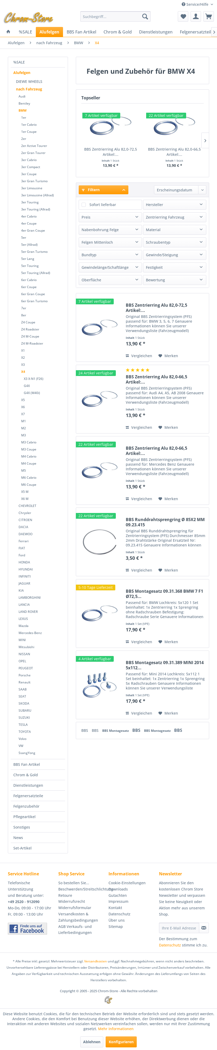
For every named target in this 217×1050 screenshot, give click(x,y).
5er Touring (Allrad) (35, 273)
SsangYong (27, 753)
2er (23, 138)
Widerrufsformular (74, 907)
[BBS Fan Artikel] (81, 32)
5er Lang (27, 258)
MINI (22, 640)
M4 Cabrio (28, 456)
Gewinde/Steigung (162, 254)
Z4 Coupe (28, 322)
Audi (22, 96)
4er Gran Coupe (33, 230)
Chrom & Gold (25, 774)
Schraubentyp (158, 242)
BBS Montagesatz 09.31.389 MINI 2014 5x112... (165, 665)
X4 (23, 371)
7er (23, 308)
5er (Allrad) (29, 244)
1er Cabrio (29, 124)
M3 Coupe (28, 449)
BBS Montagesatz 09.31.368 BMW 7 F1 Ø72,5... (164, 594)
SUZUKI (24, 717)
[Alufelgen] (49, 32)
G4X (27, 386)
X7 (23, 414)
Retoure (65, 895)
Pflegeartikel (24, 816)
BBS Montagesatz (116, 730)
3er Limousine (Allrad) (37, 195)
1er (23, 117)
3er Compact (30, 167)
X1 (23, 350)
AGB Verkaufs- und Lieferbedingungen (75, 929)
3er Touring (30, 202)
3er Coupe (29, 174)
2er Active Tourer (34, 146)
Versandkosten (95, 961)
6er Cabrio (29, 280)
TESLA (23, 724)
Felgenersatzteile (28, 795)
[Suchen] (145, 16)
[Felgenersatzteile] (196, 32)
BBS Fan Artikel (26, 764)
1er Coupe (29, 131)
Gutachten (118, 895)
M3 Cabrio (28, 442)
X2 (23, 357)
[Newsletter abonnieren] (204, 928)
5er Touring (30, 266)
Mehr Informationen (116, 1028)
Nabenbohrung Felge (100, 229)
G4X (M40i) (32, 393)
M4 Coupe (28, 463)
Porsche (25, 675)
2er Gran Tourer (33, 153)
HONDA (24, 562)
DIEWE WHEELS (29, 81)
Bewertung (155, 279)
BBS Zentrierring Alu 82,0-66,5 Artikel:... (174, 152)
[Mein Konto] (196, 16)
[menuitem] (115, 16)
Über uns (117, 920)
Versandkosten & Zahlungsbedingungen (78, 917)
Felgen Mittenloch (97, 242)
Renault (25, 682)
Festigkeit (154, 267)
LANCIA (24, 604)
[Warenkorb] (208, 16)
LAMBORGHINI (30, 597)
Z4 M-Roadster (32, 343)
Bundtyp (89, 254)
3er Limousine (31, 188)
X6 (23, 407)
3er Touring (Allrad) (35, 209)
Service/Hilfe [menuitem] (195, 4)
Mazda (23, 626)
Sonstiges (21, 827)
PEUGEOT (26, 668)
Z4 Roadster (30, 329)
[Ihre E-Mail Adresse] (179, 928)
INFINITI (25, 576)
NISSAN (24, 654)
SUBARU (25, 710)
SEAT (22, 696)
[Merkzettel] (183, 16)
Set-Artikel (22, 848)
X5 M (24, 491)
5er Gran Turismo (34, 251)
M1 (23, 421)
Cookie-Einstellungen (127, 882)
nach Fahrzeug (29, 89)
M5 (23, 470)
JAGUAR (24, 583)
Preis (86, 217)
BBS (85, 730)
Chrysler (25, 513)
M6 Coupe (28, 484)
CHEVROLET (27, 506)
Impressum (118, 901)
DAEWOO (25, 534)
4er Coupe (29, 223)
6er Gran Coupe (33, 294)
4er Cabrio (29, 216)
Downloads (118, 889)
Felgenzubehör (26, 806)
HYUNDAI (26, 569)
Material (153, 229)
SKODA (24, 703)
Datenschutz (119, 913)
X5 (23, 400)
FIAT (22, 548)
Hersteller (154, 204)
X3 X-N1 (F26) (33, 378)
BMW (23, 110)
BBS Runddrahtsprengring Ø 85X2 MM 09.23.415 (165, 522)
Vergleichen (139, 355)
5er (23, 237)
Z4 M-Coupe (30, 336)
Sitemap (116, 926)
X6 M (24, 499)
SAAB (23, 689)
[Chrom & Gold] (117, 32)
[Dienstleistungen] (155, 32)
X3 (23, 364)
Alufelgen (21, 72)
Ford (22, 555)
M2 (23, 428)
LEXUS (23, 619)
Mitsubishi (26, 647)
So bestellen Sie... (73, 882)
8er (23, 315)
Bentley (24, 103)
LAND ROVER (28, 611)
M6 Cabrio (28, 477)
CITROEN (25, 520)
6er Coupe (29, 287)
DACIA (23, 527)
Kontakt (115, 907)
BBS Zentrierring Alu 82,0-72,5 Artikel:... (110, 152)
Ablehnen (91, 1041)
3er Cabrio (29, 160)
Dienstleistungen (28, 785)
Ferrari (23, 541)
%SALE (19, 62)
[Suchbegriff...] (115, 16)
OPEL (22, 661)
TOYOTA (25, 731)
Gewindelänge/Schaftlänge (105, 267)
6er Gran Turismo (34, 301)
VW (21, 746)
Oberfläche (91, 279)
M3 (23, 435)
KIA (21, 590)
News (18, 837)
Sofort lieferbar (102, 204)
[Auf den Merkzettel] (168, 356)
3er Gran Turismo (34, 181)
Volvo (22, 739)
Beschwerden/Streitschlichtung (82, 889)
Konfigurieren (121, 1041)
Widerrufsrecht (71, 901)
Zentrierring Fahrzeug (165, 217)
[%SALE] (25, 32)
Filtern (91, 189)
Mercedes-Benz (30, 633)
